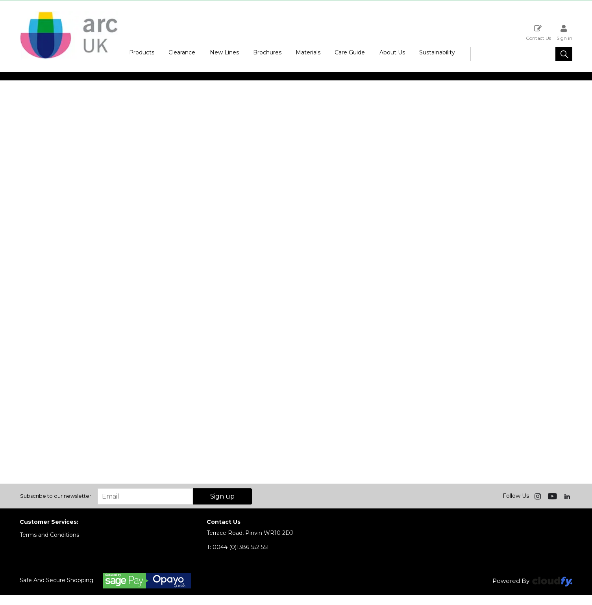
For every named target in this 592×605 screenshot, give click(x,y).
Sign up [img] (222, 496)
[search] (513, 54)
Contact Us (538, 32)
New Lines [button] (224, 52)
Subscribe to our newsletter (55, 496)
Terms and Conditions (49, 534)
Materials (308, 52)
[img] (538, 496)
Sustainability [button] (437, 52)
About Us (392, 52)
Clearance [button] (181, 52)
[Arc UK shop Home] (69, 58)
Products (141, 52)
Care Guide (350, 52)
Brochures (267, 52)
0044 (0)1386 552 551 (238, 547)
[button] (564, 54)
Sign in (564, 32)
